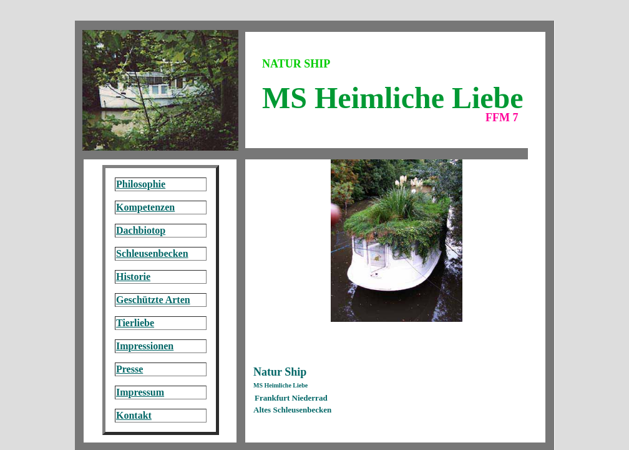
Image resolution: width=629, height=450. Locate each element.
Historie (133, 276)
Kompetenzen (145, 207)
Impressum (140, 392)
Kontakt (134, 415)
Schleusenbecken (152, 253)
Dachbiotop (140, 230)
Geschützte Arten (153, 299)
